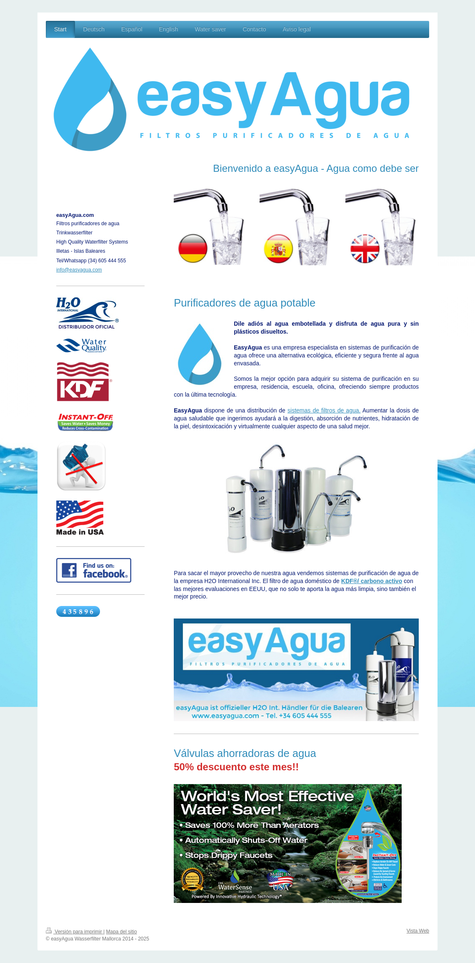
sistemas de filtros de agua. (324, 410)
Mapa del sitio (121, 932)
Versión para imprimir (74, 932)
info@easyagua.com (79, 270)
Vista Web (418, 931)
